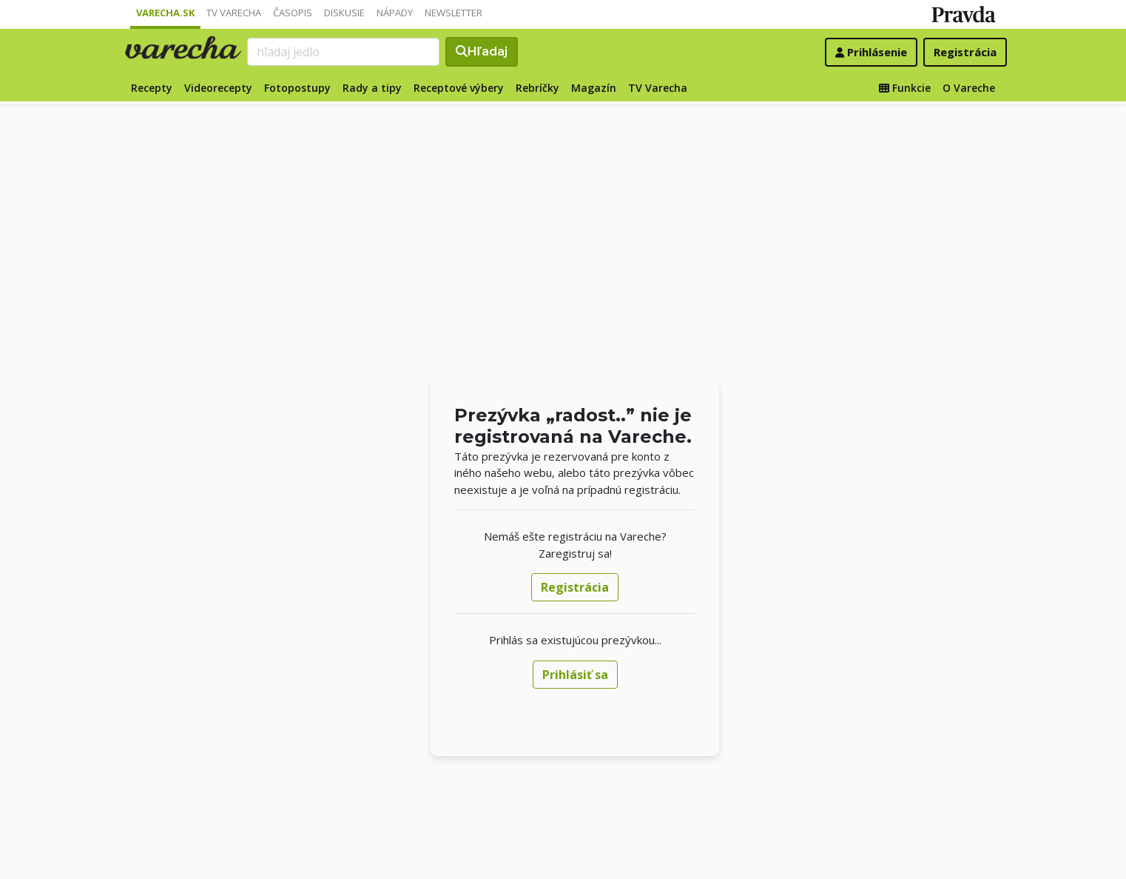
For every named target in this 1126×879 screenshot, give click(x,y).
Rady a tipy (372, 88)
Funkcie (905, 88)
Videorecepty (218, 88)
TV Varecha (233, 12)
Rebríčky (537, 88)
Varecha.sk (165, 12)
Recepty (151, 88)
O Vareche (969, 88)
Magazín (593, 88)
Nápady (395, 12)
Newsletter (453, 12)
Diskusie (344, 12)
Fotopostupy (297, 88)
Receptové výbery (459, 88)
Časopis (292, 12)
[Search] (343, 52)
